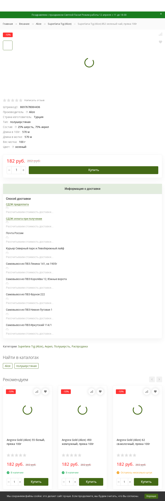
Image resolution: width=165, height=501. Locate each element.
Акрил (48, 346)
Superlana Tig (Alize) (59, 23)
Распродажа (80, 346)
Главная (8, 23)
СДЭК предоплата (17, 204)
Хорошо (151, 496)
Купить (93, 170)
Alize (38, 23)
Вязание (24, 23)
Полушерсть (62, 346)
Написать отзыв (34, 100)
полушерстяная (26, 366)
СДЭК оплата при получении (24, 218)
